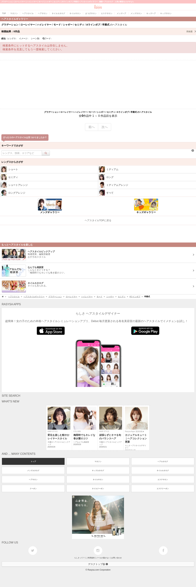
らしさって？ (79, 558)
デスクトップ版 (98, 564)
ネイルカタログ (163, 470)
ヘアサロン (33, 479)
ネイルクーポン (98, 488)
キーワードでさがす (12, 145)
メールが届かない (103, 558)
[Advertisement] (98, 84)
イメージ (23, 38)
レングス (12, 38)
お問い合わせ (116, 558)
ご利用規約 (90, 558)
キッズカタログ (98, 470)
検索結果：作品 (98, 31)
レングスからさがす (12, 162)
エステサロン (163, 479)
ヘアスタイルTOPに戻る (98, 220)
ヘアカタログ (163, 461)
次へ (104, 127)
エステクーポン (163, 488)
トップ (33, 461)
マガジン (98, 461)
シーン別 (35, 38)
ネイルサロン (98, 479)
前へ (91, 127)
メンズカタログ (33, 470)
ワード (47, 38)
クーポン (33, 488)
